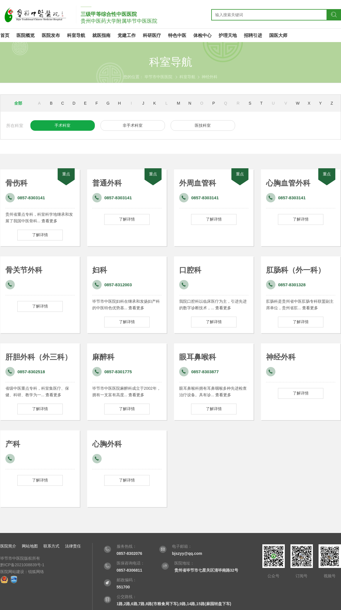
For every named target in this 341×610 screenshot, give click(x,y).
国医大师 (278, 35)
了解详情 (40, 235)
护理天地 (228, 35)
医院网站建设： (14, 571)
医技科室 (203, 125)
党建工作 (127, 35)
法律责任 (73, 546)
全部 (18, 103)
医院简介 (8, 546)
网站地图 (30, 546)
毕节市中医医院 (158, 76)
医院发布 (51, 35)
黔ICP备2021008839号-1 (22, 565)
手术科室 (62, 125)
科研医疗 (152, 35)
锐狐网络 (36, 571)
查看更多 (49, 221)
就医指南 (101, 35)
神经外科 (209, 76)
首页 (4, 35)
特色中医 (177, 35)
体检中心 (202, 35)
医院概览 (25, 35)
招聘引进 (253, 35)
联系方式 (51, 546)
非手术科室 (133, 125)
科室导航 (76, 35)
